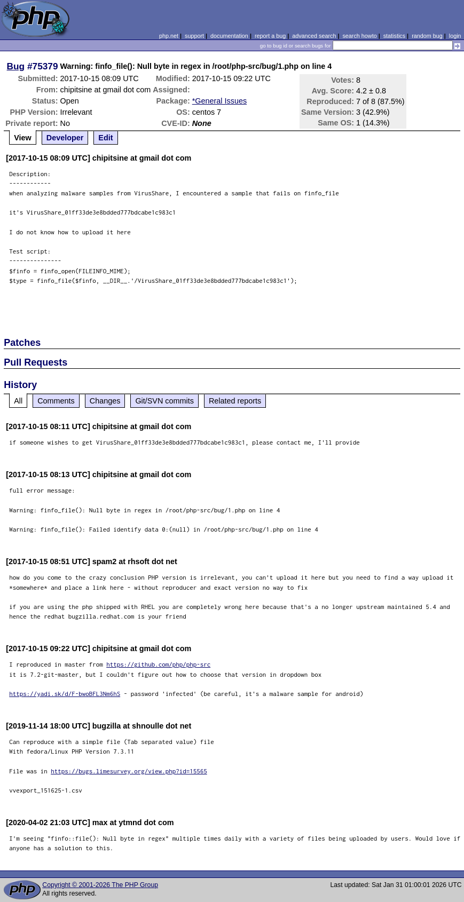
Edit (105, 137)
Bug (16, 66)
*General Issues (219, 101)
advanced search (314, 36)
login (455, 36)
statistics (394, 36)
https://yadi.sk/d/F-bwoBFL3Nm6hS (64, 693)
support (194, 36)
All (18, 401)
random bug (427, 36)
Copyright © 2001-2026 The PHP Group (100, 885)
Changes (105, 401)
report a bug (270, 36)
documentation (229, 36)
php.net (168, 36)
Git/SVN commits (164, 401)
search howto (359, 36)
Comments (56, 401)
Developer (65, 137)
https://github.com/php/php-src (158, 664)
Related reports (235, 401)
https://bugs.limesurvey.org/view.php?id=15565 (129, 771)
